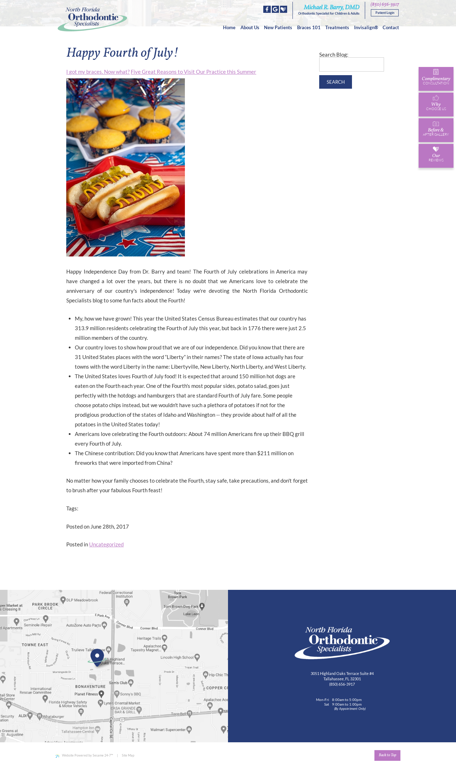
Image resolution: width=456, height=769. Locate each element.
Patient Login (384, 13)
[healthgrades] (283, 9)
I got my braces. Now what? (98, 71)
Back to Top (387, 755)
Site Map (128, 755)
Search (336, 82)
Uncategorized (106, 544)
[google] (275, 9)
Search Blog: (333, 54)
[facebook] (266, 9)
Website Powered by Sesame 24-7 (84, 755)
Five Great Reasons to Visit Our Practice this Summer (193, 71)
